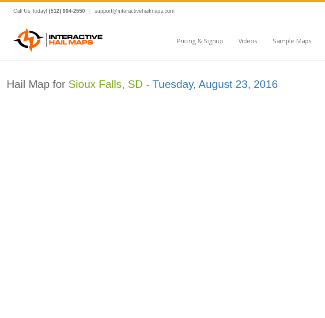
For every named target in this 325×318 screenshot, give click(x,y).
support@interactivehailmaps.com (134, 11)
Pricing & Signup (200, 41)
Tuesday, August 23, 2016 (215, 84)
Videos (247, 41)
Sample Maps (292, 41)
